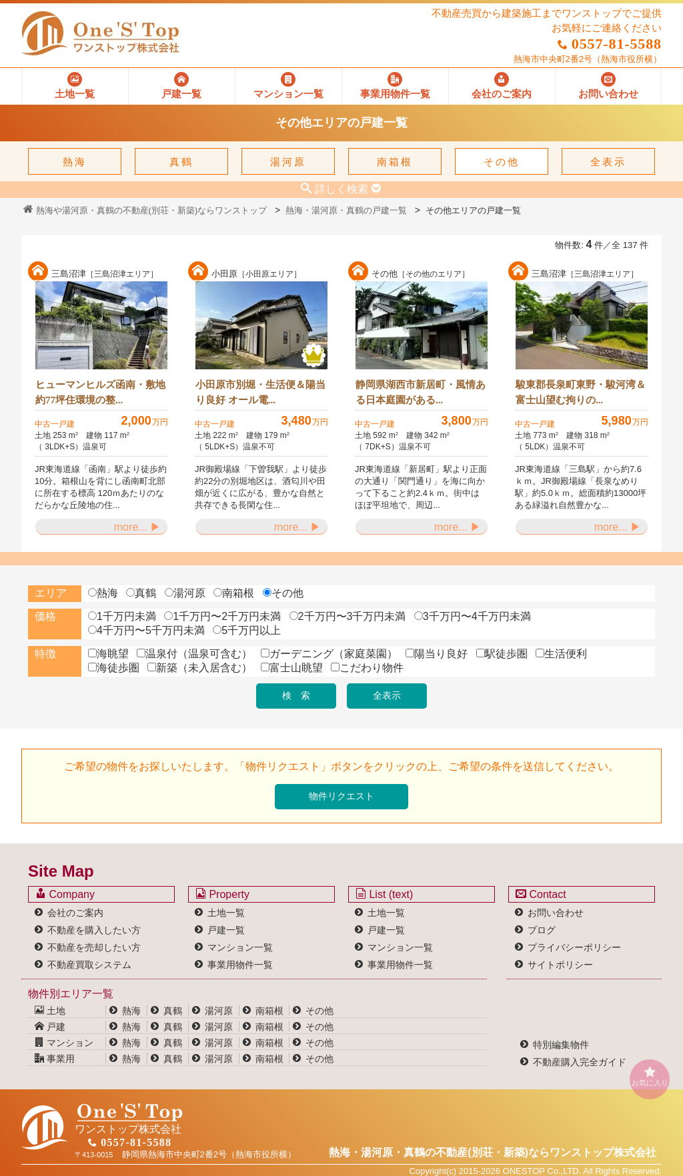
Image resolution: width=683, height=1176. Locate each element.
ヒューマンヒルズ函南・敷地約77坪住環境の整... (100, 392)
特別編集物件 (561, 1044)
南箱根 (395, 161)
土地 (50, 1010)
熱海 (75, 161)
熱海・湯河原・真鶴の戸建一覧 (346, 210)
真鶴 (181, 161)
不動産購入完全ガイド (579, 1062)
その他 (502, 161)
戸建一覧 (226, 930)
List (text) (384, 894)
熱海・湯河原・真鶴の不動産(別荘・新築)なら (492, 1152)
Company (65, 894)
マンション (64, 1042)
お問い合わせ (556, 912)
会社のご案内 (75, 912)
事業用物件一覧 (240, 964)
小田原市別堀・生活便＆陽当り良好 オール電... (260, 392)
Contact (541, 894)
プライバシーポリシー (574, 947)
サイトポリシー (560, 964)
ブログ (542, 930)
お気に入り (650, 1076)
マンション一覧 (240, 947)
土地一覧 (226, 912)
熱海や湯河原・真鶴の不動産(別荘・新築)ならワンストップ (145, 210)
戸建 (50, 1026)
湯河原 (288, 161)
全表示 (608, 161)
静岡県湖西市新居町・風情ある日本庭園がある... (421, 392)
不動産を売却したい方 (94, 947)
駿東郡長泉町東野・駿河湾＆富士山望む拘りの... (581, 392)
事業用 (55, 1058)
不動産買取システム (89, 964)
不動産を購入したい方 (94, 930)
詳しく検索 (341, 189)
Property (222, 894)
